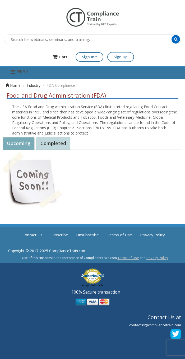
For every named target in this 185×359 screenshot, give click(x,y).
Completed (53, 143)
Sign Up (121, 56)
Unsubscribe (87, 234)
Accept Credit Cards (92, 285)
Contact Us (32, 234)
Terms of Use (119, 234)
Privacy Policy (152, 234)
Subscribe (59, 234)
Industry (33, 85)
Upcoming (18, 143)
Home (13, 85)
